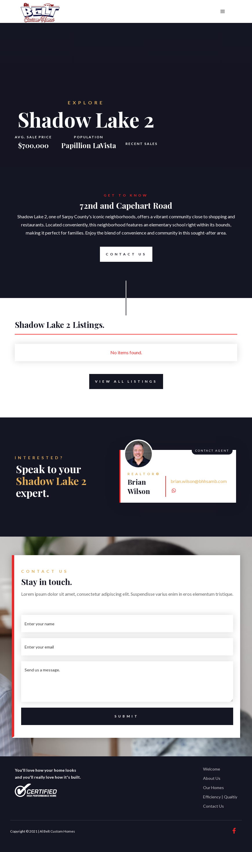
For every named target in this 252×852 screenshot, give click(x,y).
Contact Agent (212, 450)
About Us (211, 778)
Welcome (211, 768)
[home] (40, 13)
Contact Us (123, 254)
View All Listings (123, 381)
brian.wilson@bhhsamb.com (199, 481)
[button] (222, 11)
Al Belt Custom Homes (57, 831)
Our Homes (213, 787)
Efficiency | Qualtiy (220, 796)
